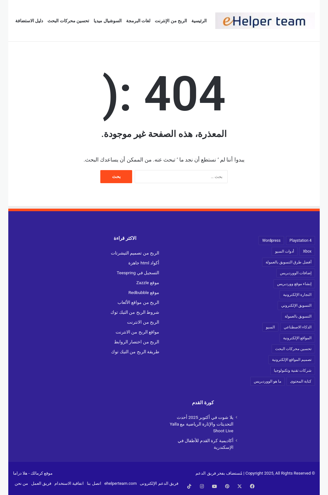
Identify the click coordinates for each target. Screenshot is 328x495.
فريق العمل (41, 483)
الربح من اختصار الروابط (136, 341)
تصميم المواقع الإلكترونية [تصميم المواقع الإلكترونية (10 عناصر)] (291, 359)
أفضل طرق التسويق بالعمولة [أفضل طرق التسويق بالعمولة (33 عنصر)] (288, 262)
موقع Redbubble (143, 292)
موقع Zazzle (147, 282)
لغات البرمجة (138, 20)
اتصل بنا (94, 483)
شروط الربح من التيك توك (135, 312)
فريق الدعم (206, 473)
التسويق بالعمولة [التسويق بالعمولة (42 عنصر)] (298, 316)
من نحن (21, 483)
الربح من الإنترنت (171, 20)
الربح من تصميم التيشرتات (135, 252)
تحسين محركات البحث (68, 20)
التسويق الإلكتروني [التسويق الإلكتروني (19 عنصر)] (296, 305)
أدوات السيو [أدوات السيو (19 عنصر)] (284, 251)
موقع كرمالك (42, 473)
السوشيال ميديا (107, 20)
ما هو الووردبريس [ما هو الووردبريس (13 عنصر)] (267, 381)
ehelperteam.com (120, 483)
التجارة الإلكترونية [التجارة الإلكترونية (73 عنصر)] (297, 294)
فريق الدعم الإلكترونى (159, 483)
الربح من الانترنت (143, 322)
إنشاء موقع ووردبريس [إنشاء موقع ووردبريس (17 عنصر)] (294, 284)
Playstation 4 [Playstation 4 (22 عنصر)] (300, 240)
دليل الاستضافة (29, 20)
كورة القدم (203, 402)
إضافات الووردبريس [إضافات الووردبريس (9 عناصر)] (295, 273)
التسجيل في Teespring (138, 272)
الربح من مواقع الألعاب (138, 302)
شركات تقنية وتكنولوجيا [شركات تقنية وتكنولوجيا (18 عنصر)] (292, 370)
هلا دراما (20, 473)
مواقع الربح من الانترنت (137, 331)
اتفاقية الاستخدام (69, 483)
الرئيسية (199, 20)
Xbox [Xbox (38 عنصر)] (307, 251)
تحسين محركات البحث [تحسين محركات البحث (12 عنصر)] (293, 349)
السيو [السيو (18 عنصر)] (270, 327)
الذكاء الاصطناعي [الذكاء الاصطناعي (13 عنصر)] (297, 327)
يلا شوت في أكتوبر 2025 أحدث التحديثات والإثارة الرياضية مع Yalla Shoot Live (201, 424)
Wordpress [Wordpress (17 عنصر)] (271, 240)
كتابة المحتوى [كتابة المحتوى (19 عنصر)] (300, 381)
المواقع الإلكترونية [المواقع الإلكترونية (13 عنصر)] (297, 338)
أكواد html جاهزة (143, 262)
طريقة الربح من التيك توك (135, 351)
